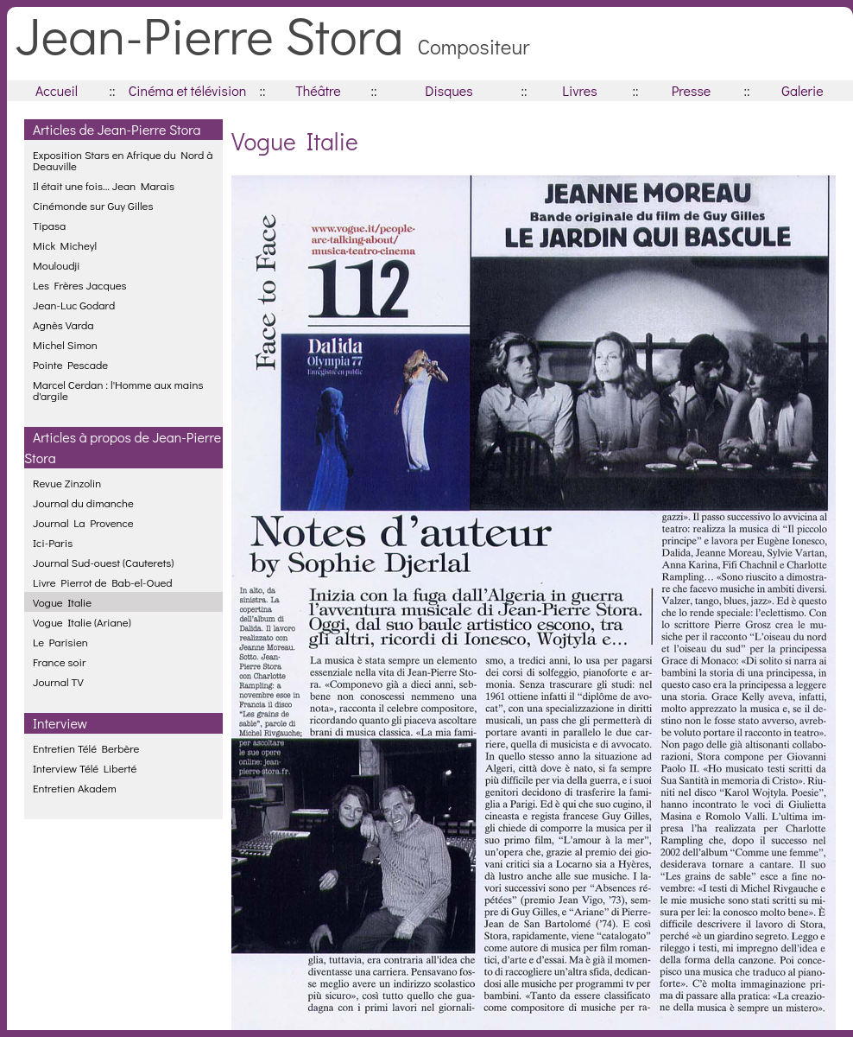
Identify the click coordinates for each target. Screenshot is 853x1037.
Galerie (802, 90)
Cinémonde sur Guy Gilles (93, 205)
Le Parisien (60, 641)
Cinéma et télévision (188, 90)
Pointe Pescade (70, 364)
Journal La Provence (83, 522)
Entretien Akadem (75, 787)
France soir (59, 661)
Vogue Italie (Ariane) (82, 621)
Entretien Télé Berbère (86, 748)
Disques (448, 90)
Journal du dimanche (83, 502)
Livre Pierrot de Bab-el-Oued (103, 582)
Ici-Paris (53, 542)
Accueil (56, 90)
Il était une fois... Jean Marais (103, 185)
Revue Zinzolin (67, 482)
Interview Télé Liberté (84, 767)
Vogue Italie (62, 602)
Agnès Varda (63, 324)
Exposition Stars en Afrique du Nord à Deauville (123, 160)
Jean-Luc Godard (74, 304)
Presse (691, 90)
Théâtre (318, 90)
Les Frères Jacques (80, 284)
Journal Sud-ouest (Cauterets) (103, 562)
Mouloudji (56, 265)
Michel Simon (65, 344)
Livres (579, 90)
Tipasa (49, 225)
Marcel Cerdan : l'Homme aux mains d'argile (118, 390)
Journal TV (58, 681)
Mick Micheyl (65, 245)
